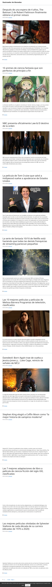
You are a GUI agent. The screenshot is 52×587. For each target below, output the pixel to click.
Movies (5, 59)
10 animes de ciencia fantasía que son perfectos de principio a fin (23, 69)
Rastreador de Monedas (12, 2)
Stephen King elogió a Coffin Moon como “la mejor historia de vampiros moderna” (26, 416)
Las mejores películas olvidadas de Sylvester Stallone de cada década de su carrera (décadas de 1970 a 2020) (26, 526)
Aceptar (28, 585)
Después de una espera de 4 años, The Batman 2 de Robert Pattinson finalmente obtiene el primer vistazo (25, 12)
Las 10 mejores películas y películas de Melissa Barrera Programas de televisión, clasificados (24, 302)
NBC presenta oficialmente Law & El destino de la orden (26, 124)
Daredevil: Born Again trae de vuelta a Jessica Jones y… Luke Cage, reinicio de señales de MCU (23, 360)
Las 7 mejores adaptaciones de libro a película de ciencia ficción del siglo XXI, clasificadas (23, 471)
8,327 (8, 579)
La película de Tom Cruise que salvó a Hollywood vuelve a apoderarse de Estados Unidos (25, 178)
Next (13, 579)
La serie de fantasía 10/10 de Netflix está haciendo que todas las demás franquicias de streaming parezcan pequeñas (25, 241)
